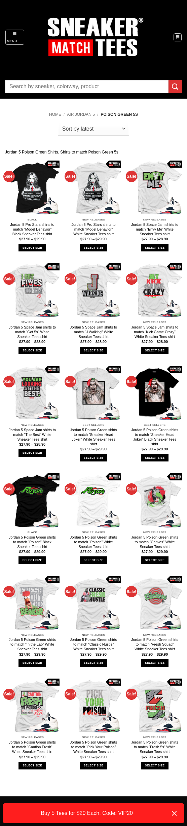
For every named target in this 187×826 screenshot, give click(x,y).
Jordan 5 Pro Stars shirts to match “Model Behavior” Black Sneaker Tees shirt (32, 229)
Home (55, 114)
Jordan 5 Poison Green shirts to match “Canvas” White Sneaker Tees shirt (154, 542)
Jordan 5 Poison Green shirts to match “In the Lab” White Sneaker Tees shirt (32, 644)
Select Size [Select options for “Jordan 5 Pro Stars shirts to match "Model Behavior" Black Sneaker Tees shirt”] (32, 247)
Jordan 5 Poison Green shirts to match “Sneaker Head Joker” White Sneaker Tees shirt (93, 437)
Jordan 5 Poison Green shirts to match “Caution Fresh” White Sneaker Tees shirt (32, 747)
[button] (14, 37)
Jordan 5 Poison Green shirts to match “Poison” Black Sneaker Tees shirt (32, 542)
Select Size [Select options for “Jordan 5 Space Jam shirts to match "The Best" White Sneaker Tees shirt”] (32, 452)
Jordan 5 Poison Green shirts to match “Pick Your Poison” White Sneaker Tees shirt (93, 747)
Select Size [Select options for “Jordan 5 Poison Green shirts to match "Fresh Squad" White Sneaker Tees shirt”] (154, 662)
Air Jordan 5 (81, 114)
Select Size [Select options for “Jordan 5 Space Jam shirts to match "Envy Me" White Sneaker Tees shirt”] (154, 247)
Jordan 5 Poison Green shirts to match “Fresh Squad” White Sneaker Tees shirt (154, 644)
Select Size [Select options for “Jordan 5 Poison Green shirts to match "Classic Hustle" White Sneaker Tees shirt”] (93, 662)
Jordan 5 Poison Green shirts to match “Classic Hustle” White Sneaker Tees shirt (93, 644)
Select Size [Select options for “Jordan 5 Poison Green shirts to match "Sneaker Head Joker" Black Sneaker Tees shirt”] (154, 457)
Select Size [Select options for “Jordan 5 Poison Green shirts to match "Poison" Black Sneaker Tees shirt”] (32, 560)
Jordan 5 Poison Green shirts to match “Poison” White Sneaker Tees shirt (93, 542)
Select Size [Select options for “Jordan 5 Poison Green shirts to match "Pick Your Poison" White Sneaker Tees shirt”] (93, 765)
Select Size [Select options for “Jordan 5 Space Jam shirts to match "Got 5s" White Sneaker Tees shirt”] (32, 350)
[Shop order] (93, 128)
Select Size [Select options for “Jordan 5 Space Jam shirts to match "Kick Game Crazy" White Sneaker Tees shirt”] (154, 350)
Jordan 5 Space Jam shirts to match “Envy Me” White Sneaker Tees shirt (154, 229)
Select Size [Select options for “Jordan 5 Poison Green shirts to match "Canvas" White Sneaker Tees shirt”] (154, 560)
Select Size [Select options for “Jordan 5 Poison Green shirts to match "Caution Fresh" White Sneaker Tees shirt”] (32, 765)
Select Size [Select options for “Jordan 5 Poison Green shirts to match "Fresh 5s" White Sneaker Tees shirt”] (154, 765)
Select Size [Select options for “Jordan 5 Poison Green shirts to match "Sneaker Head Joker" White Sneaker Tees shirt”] (93, 457)
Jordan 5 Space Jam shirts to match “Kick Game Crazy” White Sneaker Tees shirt (154, 332)
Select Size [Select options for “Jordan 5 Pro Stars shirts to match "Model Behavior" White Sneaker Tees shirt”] (93, 247)
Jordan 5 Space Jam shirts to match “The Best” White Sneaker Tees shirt (32, 434)
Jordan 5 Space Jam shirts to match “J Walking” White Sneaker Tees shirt (93, 332)
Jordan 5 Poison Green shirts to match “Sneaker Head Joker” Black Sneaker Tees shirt (154, 437)
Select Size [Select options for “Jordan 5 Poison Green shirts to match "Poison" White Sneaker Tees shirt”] (93, 560)
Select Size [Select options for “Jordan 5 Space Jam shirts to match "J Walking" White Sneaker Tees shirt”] (93, 350)
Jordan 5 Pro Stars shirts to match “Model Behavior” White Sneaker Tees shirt (94, 229)
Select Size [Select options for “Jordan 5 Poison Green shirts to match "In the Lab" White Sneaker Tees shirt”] (32, 662)
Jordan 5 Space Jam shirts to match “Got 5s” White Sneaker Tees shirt (32, 332)
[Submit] (175, 86)
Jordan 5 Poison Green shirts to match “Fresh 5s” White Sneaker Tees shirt (154, 747)
